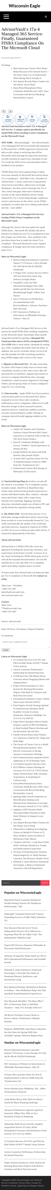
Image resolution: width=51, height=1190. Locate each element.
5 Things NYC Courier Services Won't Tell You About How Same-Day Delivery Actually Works (30, 276)
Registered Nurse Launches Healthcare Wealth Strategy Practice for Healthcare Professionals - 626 (22, 903)
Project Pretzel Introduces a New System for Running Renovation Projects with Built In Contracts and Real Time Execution (24, 1166)
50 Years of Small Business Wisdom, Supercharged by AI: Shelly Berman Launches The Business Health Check (31, 855)
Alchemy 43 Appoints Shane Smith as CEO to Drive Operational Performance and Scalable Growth (25, 959)
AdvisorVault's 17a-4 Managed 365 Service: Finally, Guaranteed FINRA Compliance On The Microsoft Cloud (22, 38)
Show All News (8, 629)
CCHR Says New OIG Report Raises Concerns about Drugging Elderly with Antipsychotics (31, 679)
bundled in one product (12, 165)
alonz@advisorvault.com (12, 592)
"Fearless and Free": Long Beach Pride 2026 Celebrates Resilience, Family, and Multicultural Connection (31, 845)
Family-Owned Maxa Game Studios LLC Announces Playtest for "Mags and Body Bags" (31, 738)
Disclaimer (22, 629)
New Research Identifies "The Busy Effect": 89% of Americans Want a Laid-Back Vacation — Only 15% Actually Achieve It (24, 1004)
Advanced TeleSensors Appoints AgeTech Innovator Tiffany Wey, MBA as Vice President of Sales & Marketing (23, 1113)
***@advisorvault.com (11, 608)
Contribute (13, 1183)
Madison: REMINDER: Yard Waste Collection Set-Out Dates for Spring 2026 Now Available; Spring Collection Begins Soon (25, 1032)
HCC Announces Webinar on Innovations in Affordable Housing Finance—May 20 (29, 315)
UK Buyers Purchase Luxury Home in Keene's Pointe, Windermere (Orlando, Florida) (22, 1018)
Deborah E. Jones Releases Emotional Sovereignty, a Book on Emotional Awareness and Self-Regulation (30, 865)
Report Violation (36, 629)
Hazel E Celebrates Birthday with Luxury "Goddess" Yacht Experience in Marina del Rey (31, 445)
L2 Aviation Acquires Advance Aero (29, 764)
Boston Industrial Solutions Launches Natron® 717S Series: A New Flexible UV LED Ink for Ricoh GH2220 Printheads (25, 1053)
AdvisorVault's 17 (21, 328)
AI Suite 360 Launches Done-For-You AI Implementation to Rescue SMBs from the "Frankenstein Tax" (30, 462)
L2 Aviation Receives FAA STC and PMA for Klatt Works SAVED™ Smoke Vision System (30, 663)
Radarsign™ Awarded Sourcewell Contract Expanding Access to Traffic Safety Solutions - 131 (25, 917)
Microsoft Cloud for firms (33, 348)
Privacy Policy (25, 1183)
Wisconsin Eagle (24, 5)
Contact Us (36, 1183)
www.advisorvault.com (12, 595)
